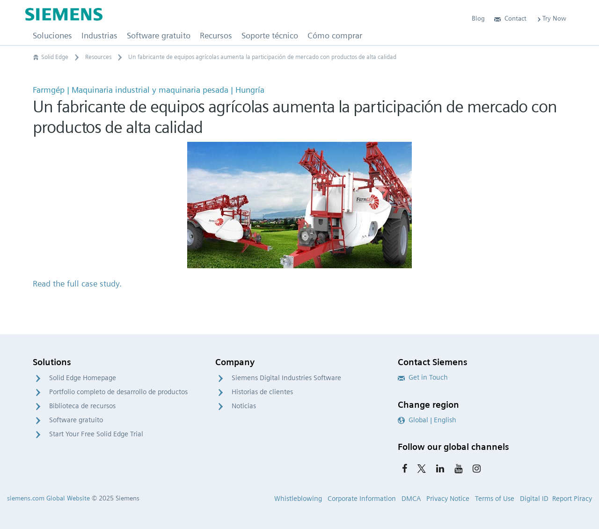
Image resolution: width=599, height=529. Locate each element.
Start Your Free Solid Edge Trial (96, 434)
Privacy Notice (447, 498)
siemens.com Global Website (48, 498)
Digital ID (534, 498)
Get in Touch (423, 377)
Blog (478, 18)
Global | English (427, 420)
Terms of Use (494, 498)
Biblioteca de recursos (82, 406)
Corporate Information (362, 498)
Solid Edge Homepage (82, 378)
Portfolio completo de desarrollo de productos (118, 392)
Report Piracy (572, 498)
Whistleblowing (298, 498)
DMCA (411, 498)
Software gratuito (76, 420)
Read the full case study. (77, 283)
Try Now (551, 18)
